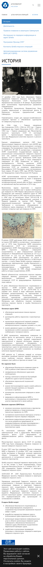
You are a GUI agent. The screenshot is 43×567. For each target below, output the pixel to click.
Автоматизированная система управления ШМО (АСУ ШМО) (20, 52)
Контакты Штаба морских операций (17, 46)
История (35, 15)
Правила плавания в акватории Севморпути (21, 30)
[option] (8, 542)
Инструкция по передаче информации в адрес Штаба (19, 36)
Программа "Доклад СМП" (13, 42)
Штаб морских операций (19, 15)
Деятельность (8, 26)
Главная (4, 15)
